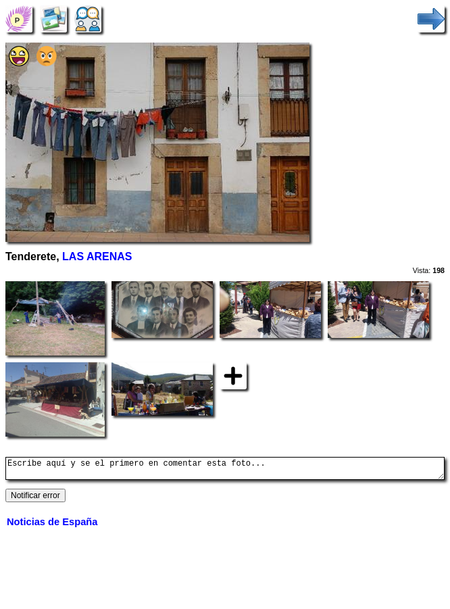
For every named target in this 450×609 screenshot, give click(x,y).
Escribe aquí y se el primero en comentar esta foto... (225, 470)
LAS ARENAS (97, 256)
